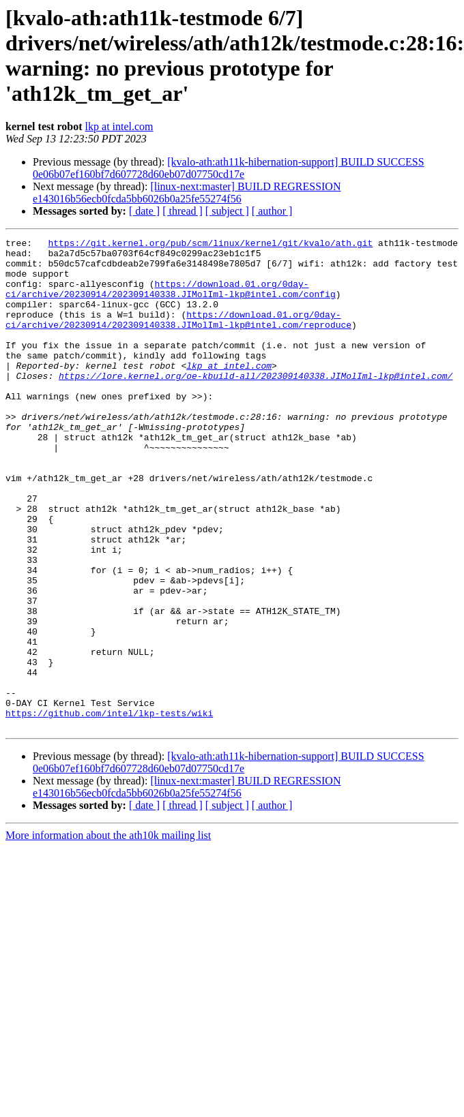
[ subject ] (227, 211)
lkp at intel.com (119, 126)
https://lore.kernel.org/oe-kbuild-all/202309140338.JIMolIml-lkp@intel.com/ (255, 404)
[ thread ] (182, 211)
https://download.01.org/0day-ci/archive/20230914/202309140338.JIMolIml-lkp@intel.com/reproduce (178, 336)
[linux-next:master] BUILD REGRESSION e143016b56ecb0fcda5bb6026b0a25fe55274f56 (186, 192)
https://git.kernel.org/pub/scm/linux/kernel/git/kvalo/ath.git (210, 245)
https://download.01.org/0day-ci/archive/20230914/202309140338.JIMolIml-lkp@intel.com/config (170, 300)
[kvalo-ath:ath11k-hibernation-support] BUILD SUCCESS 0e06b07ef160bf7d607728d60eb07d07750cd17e (228, 168)
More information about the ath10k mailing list (108, 933)
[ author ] (272, 211)
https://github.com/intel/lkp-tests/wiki (109, 809)
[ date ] (144, 211)
